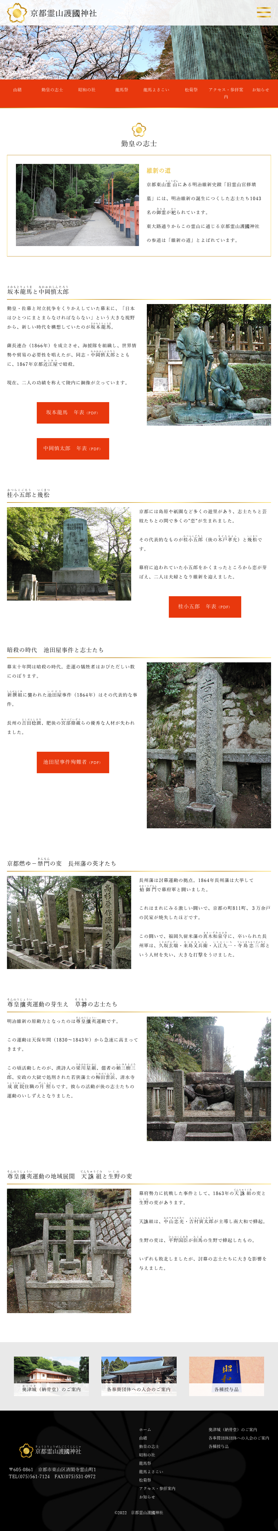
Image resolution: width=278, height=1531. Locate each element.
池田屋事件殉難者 (73, 762)
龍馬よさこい (156, 90)
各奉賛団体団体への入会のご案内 (239, 1438)
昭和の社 (87, 90)
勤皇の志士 (52, 90)
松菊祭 (191, 90)
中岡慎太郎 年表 (73, 448)
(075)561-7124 (34, 1476)
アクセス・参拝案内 (226, 93)
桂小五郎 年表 (205, 607)
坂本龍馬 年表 (73, 412)
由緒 (17, 90)
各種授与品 (219, 1447)
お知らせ (260, 90)
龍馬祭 (121, 90)
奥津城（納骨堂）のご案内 (233, 1430)
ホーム (145, 1430)
